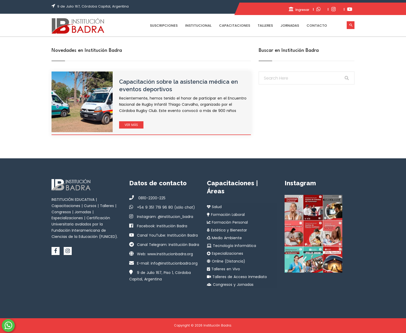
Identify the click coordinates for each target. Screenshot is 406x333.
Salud (214, 206)
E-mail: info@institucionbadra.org (167, 263)
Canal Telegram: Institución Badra (168, 244)
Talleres (265, 25)
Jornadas (289, 25)
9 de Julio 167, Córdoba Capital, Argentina (93, 6)
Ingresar (293, 9)
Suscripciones (164, 25)
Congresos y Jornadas (230, 284)
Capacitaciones (234, 25)
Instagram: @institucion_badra (165, 216)
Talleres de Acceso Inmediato (237, 276)
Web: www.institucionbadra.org (165, 254)
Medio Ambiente (224, 237)
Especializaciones (225, 253)
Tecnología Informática (231, 245)
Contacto (317, 25)
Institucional (198, 25)
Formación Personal (227, 222)
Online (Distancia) (226, 261)
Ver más (131, 125)
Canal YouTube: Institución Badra (167, 235)
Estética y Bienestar (227, 230)
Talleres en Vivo (223, 269)
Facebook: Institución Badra (162, 226)
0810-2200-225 (151, 198)
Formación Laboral (226, 214)
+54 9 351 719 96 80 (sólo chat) (166, 207)
